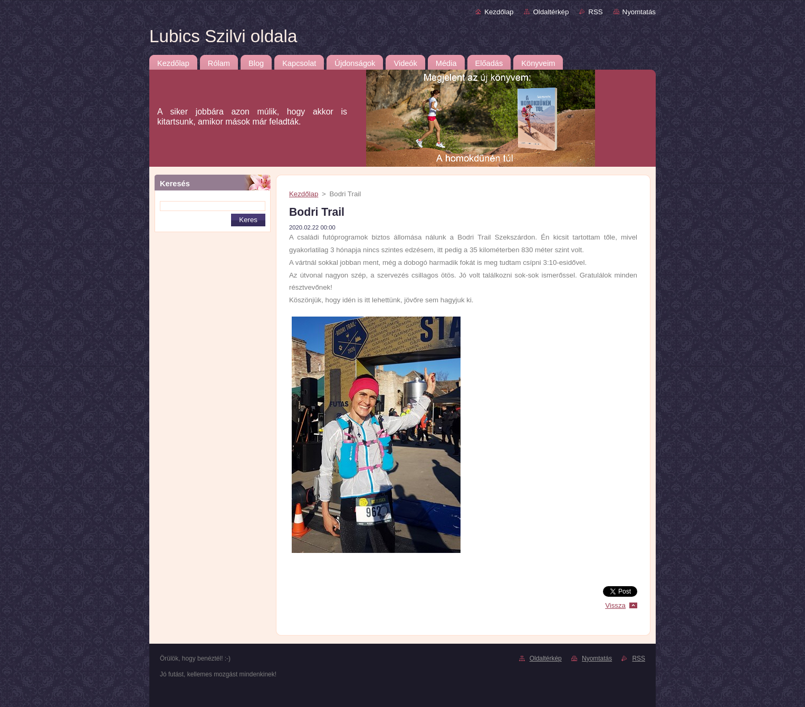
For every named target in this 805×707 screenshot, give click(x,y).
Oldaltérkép (551, 12)
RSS (595, 12)
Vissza (615, 605)
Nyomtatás (639, 12)
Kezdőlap (498, 12)
